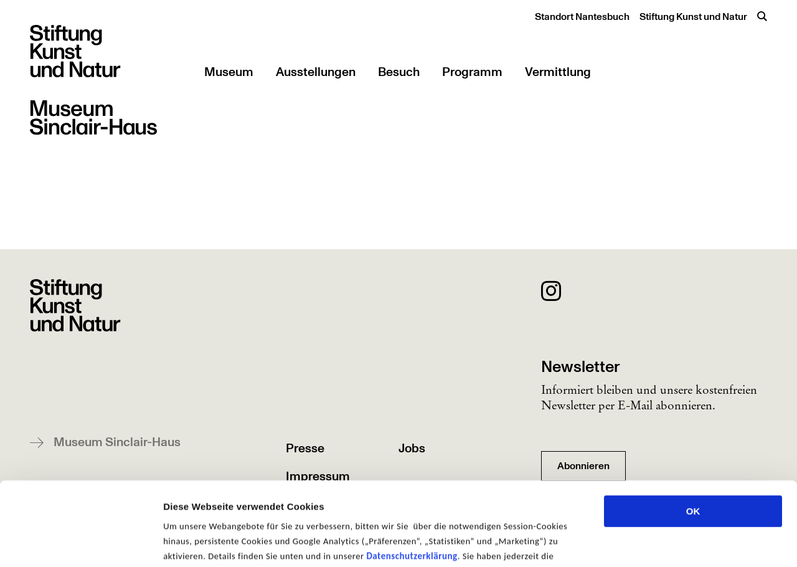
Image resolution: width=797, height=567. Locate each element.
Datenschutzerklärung (411, 477)
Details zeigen (662, 542)
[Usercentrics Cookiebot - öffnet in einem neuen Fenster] (80, 542)
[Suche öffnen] (762, 16)
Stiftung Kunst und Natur (693, 17)
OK (693, 432)
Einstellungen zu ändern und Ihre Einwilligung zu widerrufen (355, 492)
